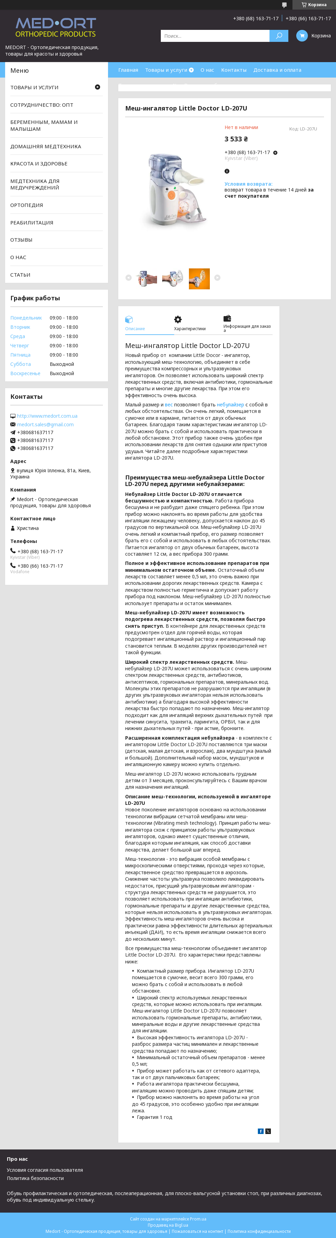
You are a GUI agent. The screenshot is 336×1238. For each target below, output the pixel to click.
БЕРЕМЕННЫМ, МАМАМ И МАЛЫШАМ (44, 125)
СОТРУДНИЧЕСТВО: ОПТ (41, 104)
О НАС (18, 257)
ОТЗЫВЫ (21, 239)
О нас (207, 69)
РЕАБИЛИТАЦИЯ (31, 222)
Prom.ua (198, 1219)
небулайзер (230, 404)
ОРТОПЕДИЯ (26, 204)
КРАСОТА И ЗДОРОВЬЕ (39, 163)
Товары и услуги (166, 69)
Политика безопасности (35, 1178)
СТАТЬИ (20, 274)
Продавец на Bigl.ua (168, 1225)
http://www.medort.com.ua (47, 416)
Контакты (234, 69)
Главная (128, 69)
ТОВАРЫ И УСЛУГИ (34, 87)
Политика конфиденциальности (259, 1231)
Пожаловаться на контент (197, 1231)
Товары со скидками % (147, 85)
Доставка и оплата (277, 69)
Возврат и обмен (205, 85)
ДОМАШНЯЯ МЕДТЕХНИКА (45, 145)
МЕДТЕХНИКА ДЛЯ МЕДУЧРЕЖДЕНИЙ (35, 184)
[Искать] (278, 36)
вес (169, 404)
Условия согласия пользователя (45, 1170)
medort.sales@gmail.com (45, 424)
